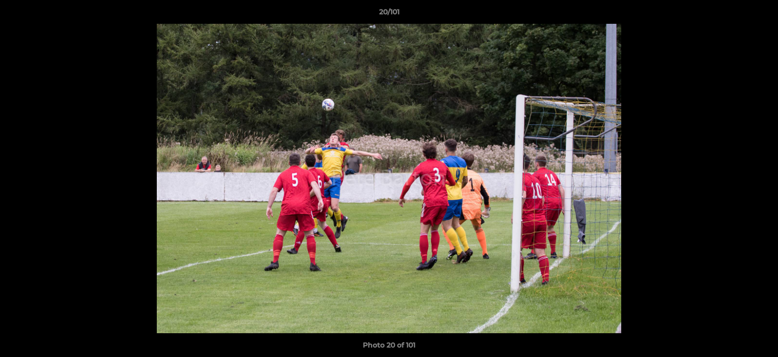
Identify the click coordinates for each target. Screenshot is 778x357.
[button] (760, 14)
